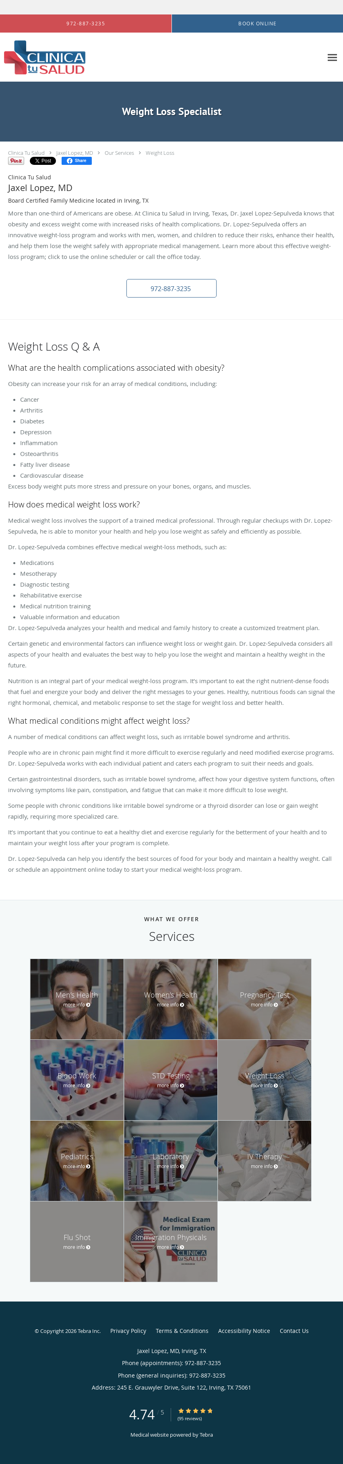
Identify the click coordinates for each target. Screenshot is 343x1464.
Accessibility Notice (244, 1331)
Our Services (119, 152)
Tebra (206, 1434)
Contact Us (294, 1331)
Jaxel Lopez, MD (74, 152)
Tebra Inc (88, 1331)
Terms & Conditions (182, 1331)
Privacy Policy (128, 1331)
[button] (171, 288)
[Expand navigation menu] (332, 57)
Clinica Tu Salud (26, 152)
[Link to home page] (42, 57)
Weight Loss (160, 152)
